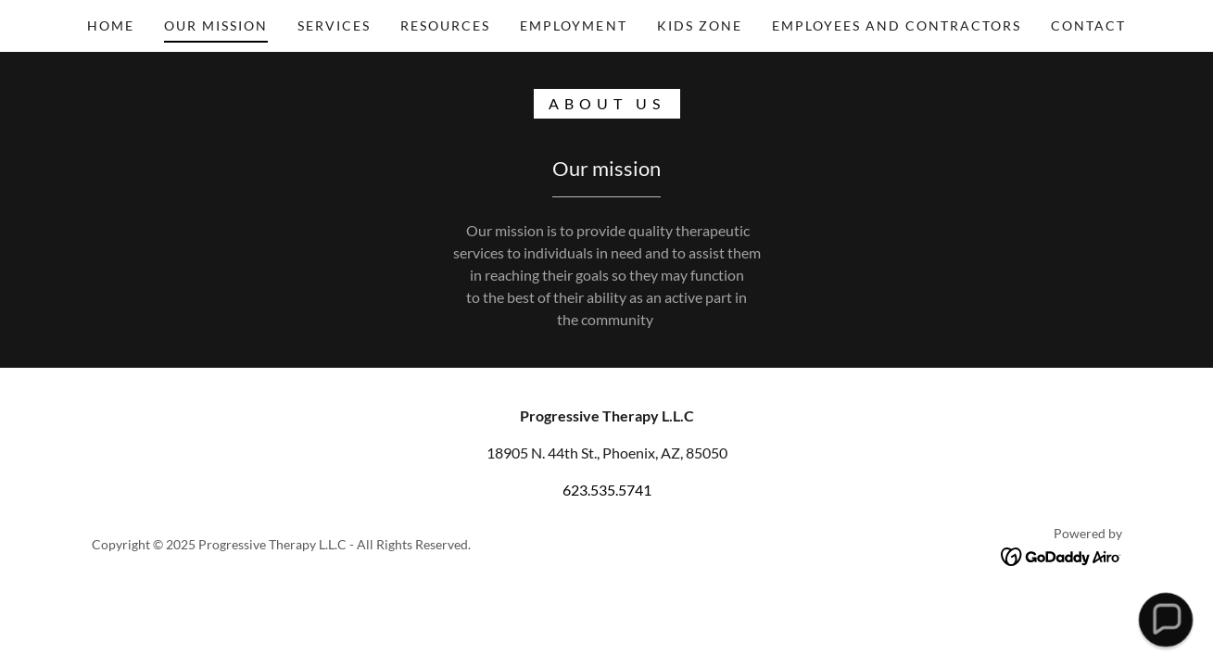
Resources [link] (445, 25)
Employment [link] (573, 25)
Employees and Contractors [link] (896, 25)
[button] (1165, 619)
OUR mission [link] (216, 25)
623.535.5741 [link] (606, 489)
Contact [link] (1088, 25)
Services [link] (334, 25)
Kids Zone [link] (699, 25)
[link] (1061, 555)
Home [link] (110, 25)
